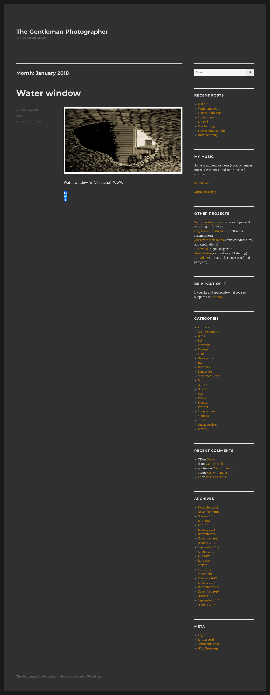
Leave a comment (28, 121)
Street (20, 115)
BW (200, 340)
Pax (200, 394)
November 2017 (208, 538)
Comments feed (208, 644)
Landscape (205, 371)
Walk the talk (214, 464)
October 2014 (206, 605)
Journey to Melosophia (209, 240)
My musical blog (205, 192)
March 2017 (206, 574)
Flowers (203, 349)
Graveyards (205, 358)
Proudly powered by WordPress (81, 676)
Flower (211, 459)
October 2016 (207, 596)
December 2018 (208, 507)
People (202, 398)
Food (201, 354)
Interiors (204, 367)
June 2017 (204, 560)
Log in (202, 635)
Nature (202, 385)
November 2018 (208, 512)
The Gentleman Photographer (62, 31)
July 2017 (204, 556)
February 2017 (207, 578)
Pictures (203, 402)
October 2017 (206, 543)
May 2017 (204, 565)
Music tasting (203, 253)
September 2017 (208, 547)
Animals (203, 327)
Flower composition (211, 131)
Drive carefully (207, 135)
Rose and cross (216, 477)
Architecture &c (208, 332)
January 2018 (206, 529)
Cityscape (204, 345)
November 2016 (208, 591)
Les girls (203, 122)
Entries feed (206, 639)
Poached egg (206, 126)
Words (202, 429)
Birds (201, 336)
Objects (203, 389)
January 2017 (206, 583)
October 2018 (206, 516)
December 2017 (208, 534)
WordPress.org (208, 648)
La (199, 477)
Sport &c (203, 416)
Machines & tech (209, 376)
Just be (202, 104)
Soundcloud (202, 183)
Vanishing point (209, 108)
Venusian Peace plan (208, 222)
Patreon (217, 297)
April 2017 (204, 569)
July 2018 (204, 521)
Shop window (207, 411)
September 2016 (209, 600)
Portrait (203, 407)
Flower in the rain (210, 113)
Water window (48, 93)
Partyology (201, 258)
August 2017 (206, 552)
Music (202, 380)
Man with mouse (224, 468)
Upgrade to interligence (210, 231)
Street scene (206, 117)
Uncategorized (207, 425)
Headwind (201, 249)
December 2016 (208, 587)
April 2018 (204, 525)
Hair (201, 363)
